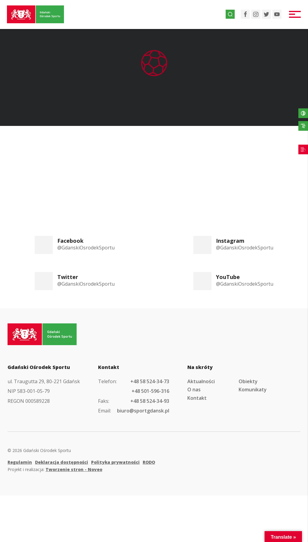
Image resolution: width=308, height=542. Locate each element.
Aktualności (201, 381)
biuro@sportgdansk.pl (143, 410)
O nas (194, 389)
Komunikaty (253, 389)
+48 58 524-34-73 (149, 381)
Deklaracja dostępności (61, 462)
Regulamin (20, 462)
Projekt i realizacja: (55, 469)
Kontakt (197, 398)
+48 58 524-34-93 (149, 401)
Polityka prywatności (115, 462)
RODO (149, 462)
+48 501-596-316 (150, 391)
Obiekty (248, 381)
